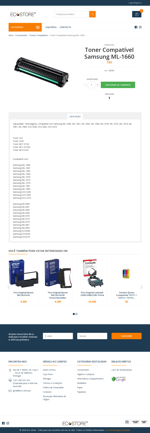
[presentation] (8, 287)
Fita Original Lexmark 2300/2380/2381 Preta (92, 293)
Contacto (65, 27)
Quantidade (92, 79)
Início (11, 35)
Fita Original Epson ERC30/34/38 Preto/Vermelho (58, 295)
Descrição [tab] (75, 116)
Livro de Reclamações (122, 369)
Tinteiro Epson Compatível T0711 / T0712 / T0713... (126, 295)
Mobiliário (81, 383)
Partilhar (109, 94)
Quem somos (49, 369)
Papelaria (81, 392)
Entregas (47, 378)
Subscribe (126, 336)
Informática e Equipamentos (90, 378)
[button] (73, 314)
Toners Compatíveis (38, 35)
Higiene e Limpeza (85, 374)
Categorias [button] (25, 27)
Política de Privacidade (53, 387)
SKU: (106, 70)
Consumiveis (21, 35)
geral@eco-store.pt (22, 390)
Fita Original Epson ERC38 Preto (23, 293)
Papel (79, 387)
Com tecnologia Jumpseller (117, 430)
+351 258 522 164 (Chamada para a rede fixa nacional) (25, 383)
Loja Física (50, 27)
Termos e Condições (52, 383)
